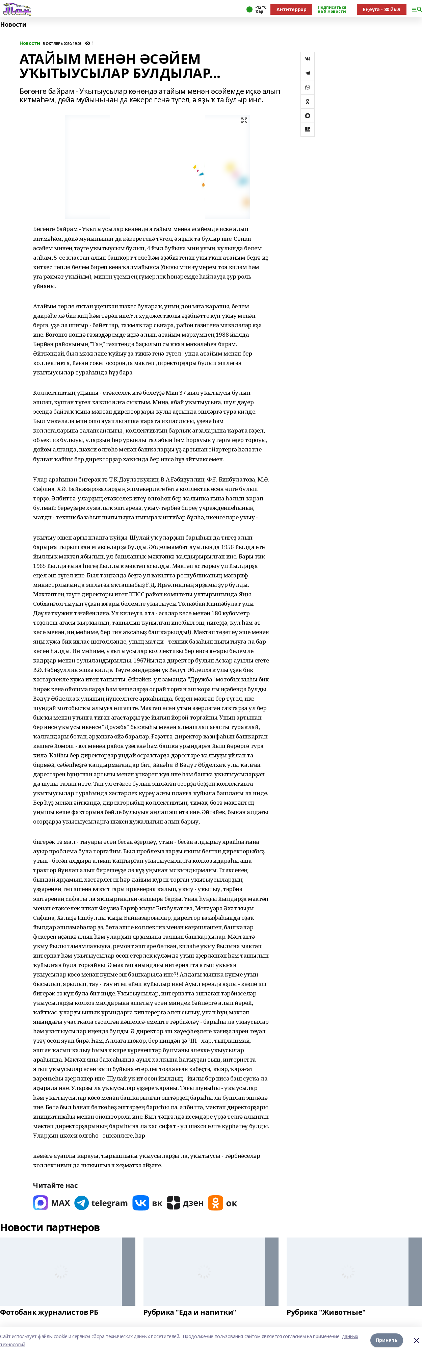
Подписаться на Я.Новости (332, 9)
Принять (387, 1340)
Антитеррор (291, 9)
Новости (13, 24)
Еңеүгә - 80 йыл (381, 9)
